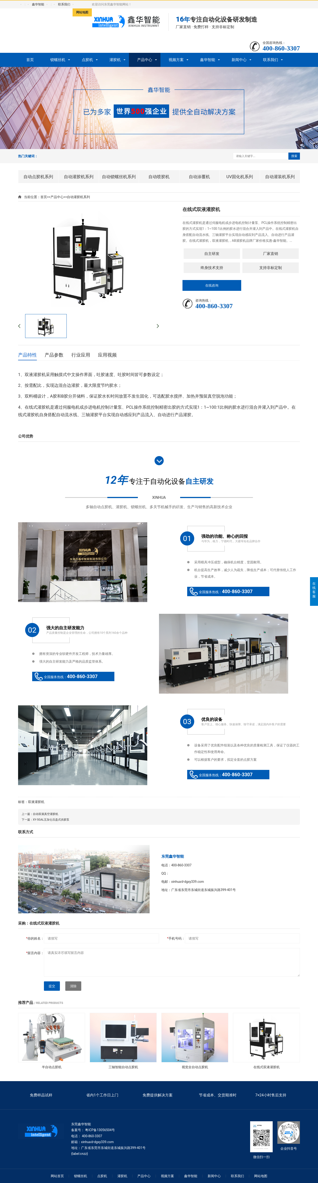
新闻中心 (239, 60)
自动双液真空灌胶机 (45, 814)
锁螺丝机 (57, 60)
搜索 (294, 156)
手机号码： (176, 938)
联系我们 (64, 4)
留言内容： (35, 953)
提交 (52, 986)
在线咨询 (211, 285)
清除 (73, 986)
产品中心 (144, 60)
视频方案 (176, 60)
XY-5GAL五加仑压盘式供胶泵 (51, 819)
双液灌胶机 (36, 802)
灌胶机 (115, 60)
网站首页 (57, 1176)
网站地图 (82, 12)
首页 (30, 60)
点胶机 (87, 60)
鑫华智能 (38, 4)
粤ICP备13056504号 (100, 1130)
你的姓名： (35, 938)
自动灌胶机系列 (78, 197)
